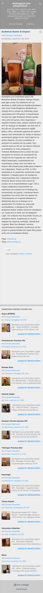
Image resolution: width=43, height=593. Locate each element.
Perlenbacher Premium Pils (13, 341)
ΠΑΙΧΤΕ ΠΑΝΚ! (8, 394)
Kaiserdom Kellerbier (11, 528)
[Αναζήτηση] (40, 4)
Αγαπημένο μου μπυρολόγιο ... (21, 4)
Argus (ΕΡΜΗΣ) (8, 314)
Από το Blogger (21, 585)
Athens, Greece (25, 254)
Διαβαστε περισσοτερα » (29, 334)
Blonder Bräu (7, 367)
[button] (40, 32)
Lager (9, 250)
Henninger (6, 475)
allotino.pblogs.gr (14, 242)
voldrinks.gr (11, 239)
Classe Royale (8, 501)
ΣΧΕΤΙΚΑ (30, 24)
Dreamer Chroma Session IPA (14, 421)
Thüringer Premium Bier (12, 448)
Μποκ (4, 555)
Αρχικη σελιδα (16, 24)
